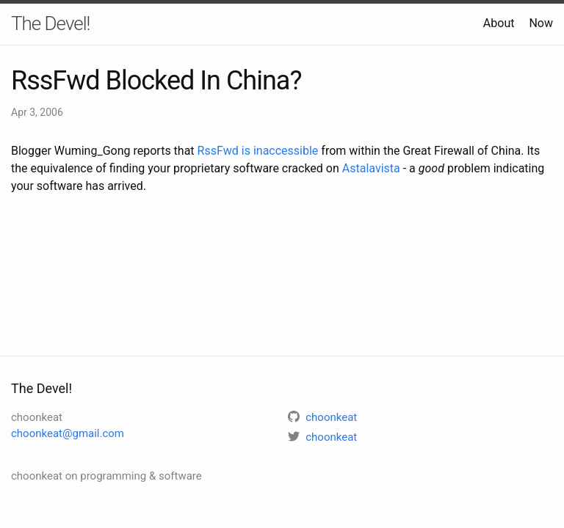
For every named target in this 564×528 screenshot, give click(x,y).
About (499, 23)
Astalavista (371, 168)
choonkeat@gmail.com (67, 433)
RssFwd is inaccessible (258, 151)
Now (541, 23)
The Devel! (50, 23)
